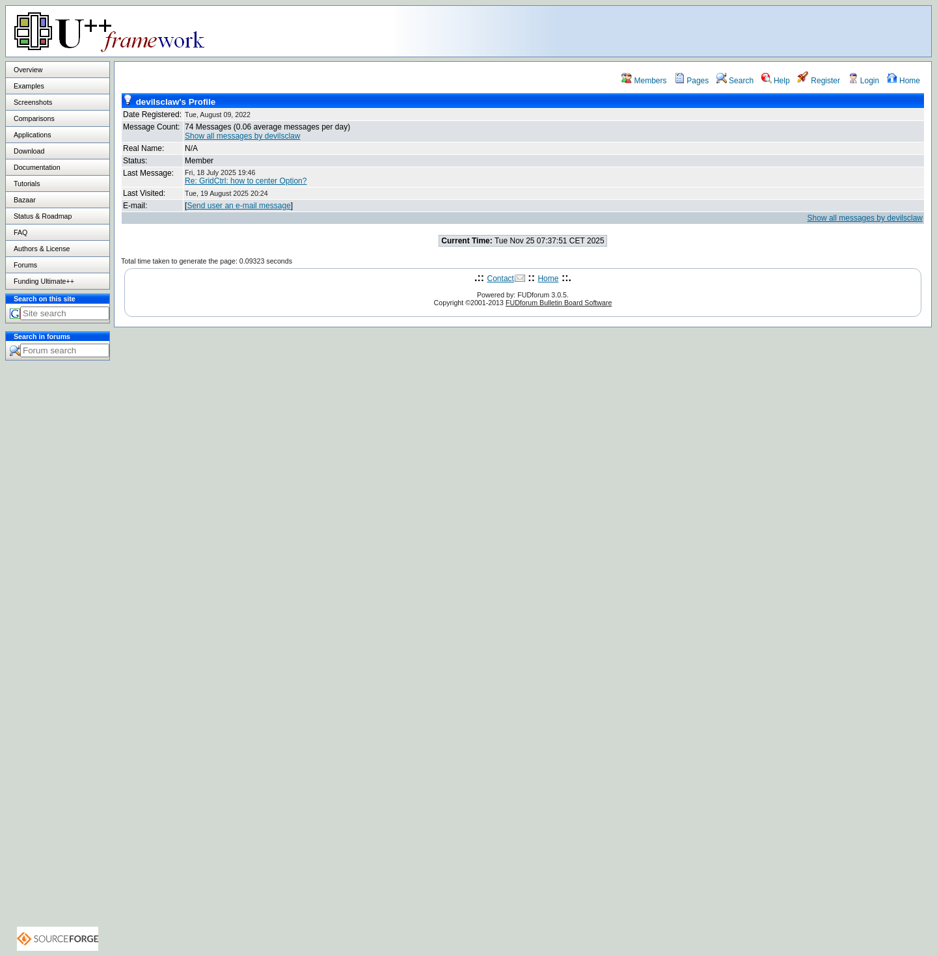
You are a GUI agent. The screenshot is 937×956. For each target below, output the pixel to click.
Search (735, 80)
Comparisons (34, 118)
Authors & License (42, 249)
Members (643, 80)
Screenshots (33, 102)
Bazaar (25, 200)
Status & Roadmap (43, 216)
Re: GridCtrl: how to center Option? (245, 180)
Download (29, 151)
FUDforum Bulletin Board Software (559, 303)
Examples (29, 86)
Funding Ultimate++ (44, 281)
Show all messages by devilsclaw (242, 136)
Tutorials (27, 183)
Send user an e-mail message (238, 205)
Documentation (37, 167)
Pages (691, 80)
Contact (500, 278)
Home (903, 80)
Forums (25, 265)
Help (775, 80)
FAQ (20, 232)
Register (818, 80)
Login (864, 80)
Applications (32, 135)
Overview (28, 70)
